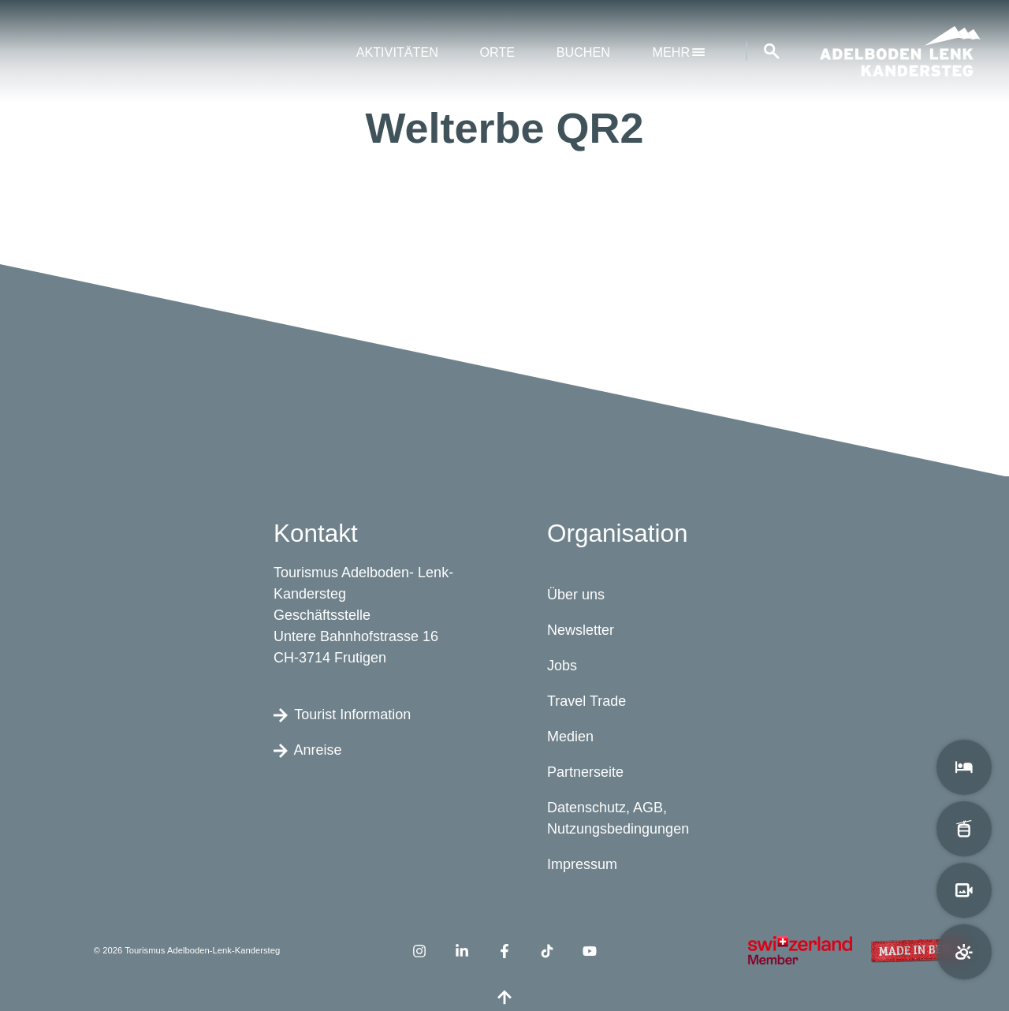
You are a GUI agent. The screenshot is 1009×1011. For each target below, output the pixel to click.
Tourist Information (342, 714)
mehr (679, 52)
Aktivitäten (397, 52)
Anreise (308, 750)
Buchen (583, 52)
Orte (497, 52)
